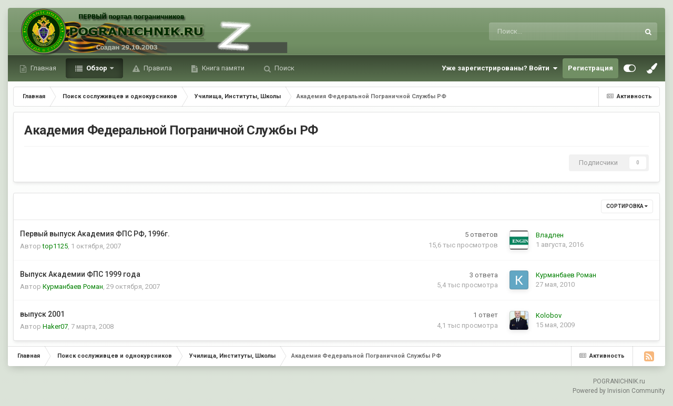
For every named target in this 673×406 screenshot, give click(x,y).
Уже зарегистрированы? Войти (499, 68)
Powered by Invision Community (619, 390)
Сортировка (627, 206)
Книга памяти (222, 68)
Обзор (97, 68)
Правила (157, 68)
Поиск (283, 68)
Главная (42, 68)
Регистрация (590, 68)
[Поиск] (536, 31)
